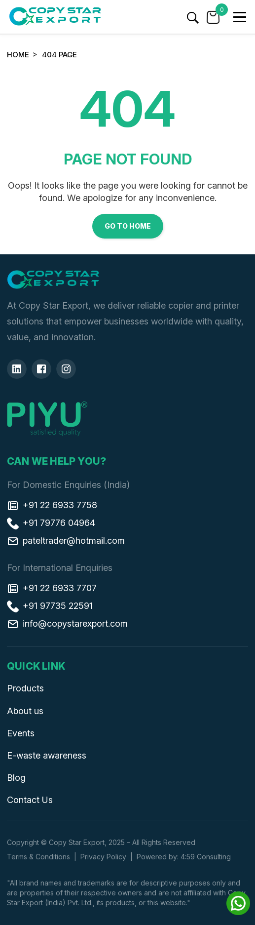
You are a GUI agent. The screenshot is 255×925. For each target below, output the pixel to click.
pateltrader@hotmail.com (66, 540)
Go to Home (128, 226)
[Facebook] (41, 369)
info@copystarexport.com (67, 623)
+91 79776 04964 (51, 522)
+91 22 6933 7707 (52, 588)
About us (25, 711)
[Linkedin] (17, 369)
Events (21, 733)
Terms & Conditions (38, 856)
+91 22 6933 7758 (52, 505)
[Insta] (66, 369)
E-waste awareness (46, 755)
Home (18, 54)
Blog (16, 777)
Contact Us (30, 800)
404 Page (59, 54)
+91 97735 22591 (50, 605)
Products (25, 688)
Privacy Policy (103, 856)
